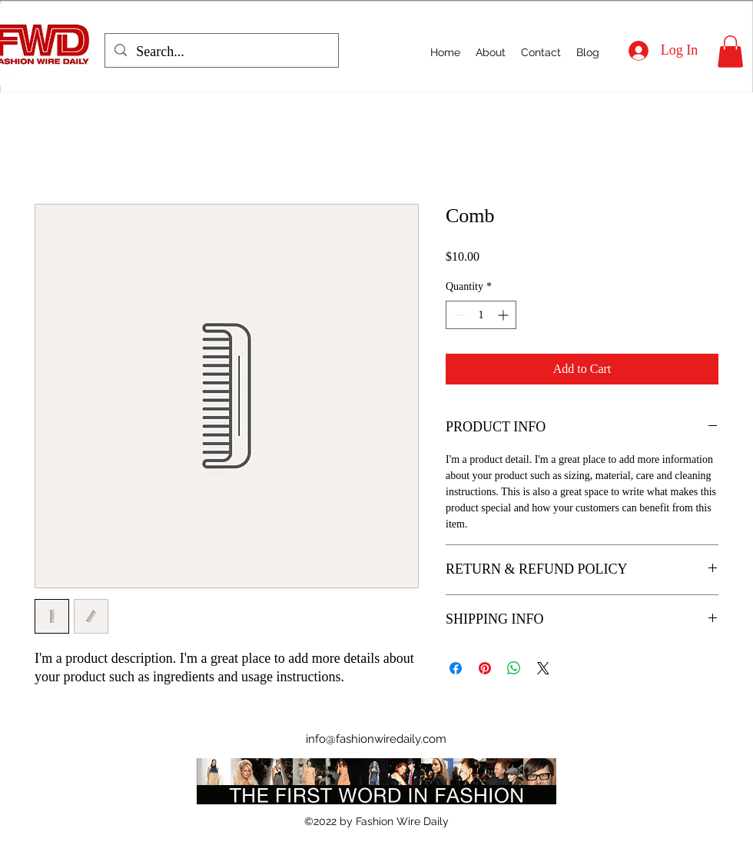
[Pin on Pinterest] (485, 668)
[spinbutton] (481, 314)
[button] (730, 51)
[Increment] (504, 314)
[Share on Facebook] (455, 668)
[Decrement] (457, 314)
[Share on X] (543, 668)
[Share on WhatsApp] (514, 668)
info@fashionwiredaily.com (376, 739)
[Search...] (221, 52)
